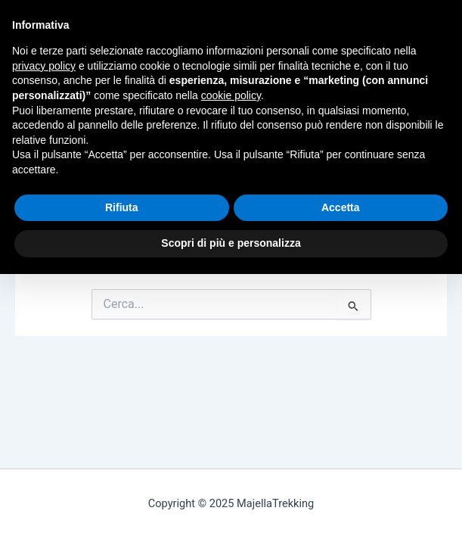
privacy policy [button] (44, 66)
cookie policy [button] (231, 95)
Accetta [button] (340, 207)
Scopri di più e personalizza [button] (230, 243)
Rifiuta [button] (121, 207)
